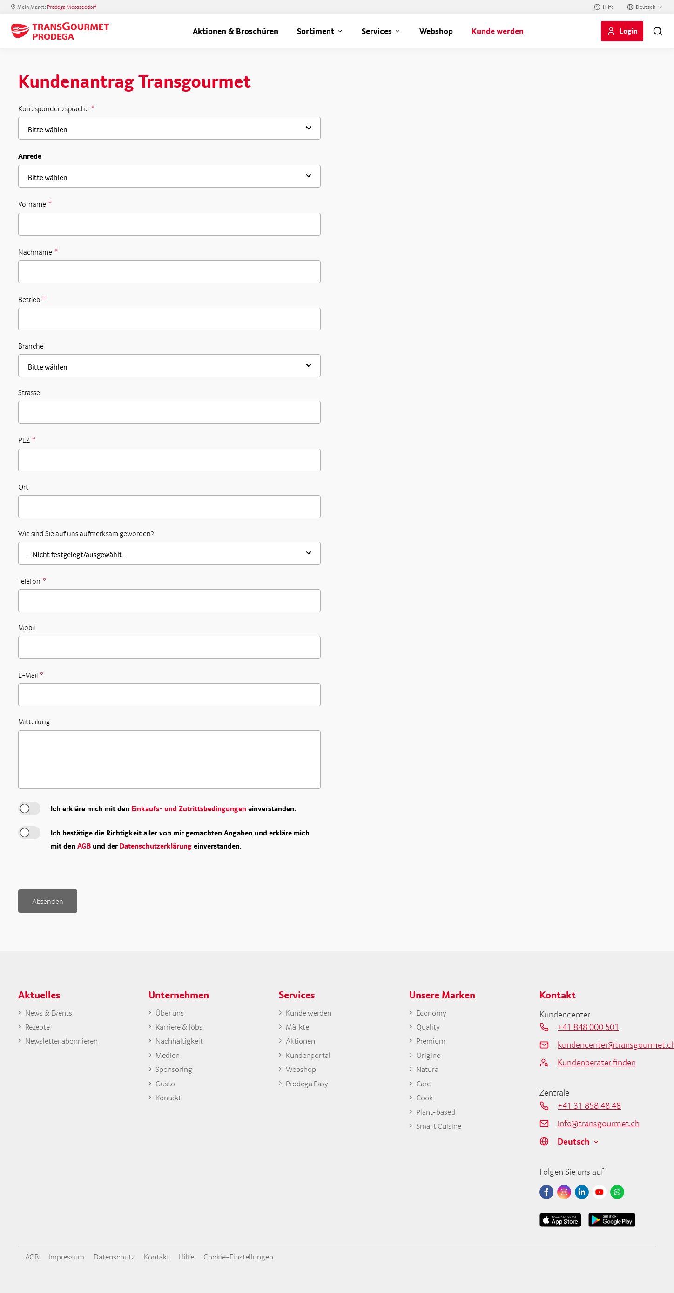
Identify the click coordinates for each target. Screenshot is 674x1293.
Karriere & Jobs (181, 1026)
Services (377, 31)
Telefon (30, 581)
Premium (432, 1041)
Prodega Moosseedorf (71, 7)
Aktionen (302, 1041)
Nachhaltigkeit (182, 1041)
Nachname (36, 251)
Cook (425, 1101)
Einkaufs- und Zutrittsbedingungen (188, 808)
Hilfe (608, 7)
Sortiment (315, 31)
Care (424, 1086)
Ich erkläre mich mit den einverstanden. (173, 808)
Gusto (166, 1086)
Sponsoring (175, 1071)
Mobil (26, 627)
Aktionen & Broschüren (235, 31)
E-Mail (28, 675)
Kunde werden (498, 31)
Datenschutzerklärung (156, 845)
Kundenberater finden (597, 1060)
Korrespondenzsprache (54, 108)
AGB (84, 845)
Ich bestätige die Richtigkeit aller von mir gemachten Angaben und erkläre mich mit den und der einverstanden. (180, 839)
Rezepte (39, 1026)
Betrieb (29, 299)
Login (629, 30)
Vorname (32, 204)
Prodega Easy (309, 1086)
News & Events (51, 1011)
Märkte (298, 1026)
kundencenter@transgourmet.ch (607, 1043)
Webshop (436, 31)
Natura (428, 1071)
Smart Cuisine (441, 1131)
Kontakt (169, 1101)
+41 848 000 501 (588, 1025)
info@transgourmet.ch (599, 1121)
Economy (433, 1011)
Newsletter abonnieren (65, 1041)
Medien (168, 1056)
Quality (429, 1026)
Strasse (29, 392)
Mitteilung (34, 721)
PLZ (24, 439)
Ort (23, 487)
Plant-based (437, 1116)
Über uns (171, 1011)
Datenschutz (123, 1255)
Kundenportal (310, 1056)
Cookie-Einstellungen (257, 1255)
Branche (31, 346)
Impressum (70, 1255)
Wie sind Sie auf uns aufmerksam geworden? (86, 533)
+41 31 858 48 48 (589, 1104)
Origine (429, 1056)
